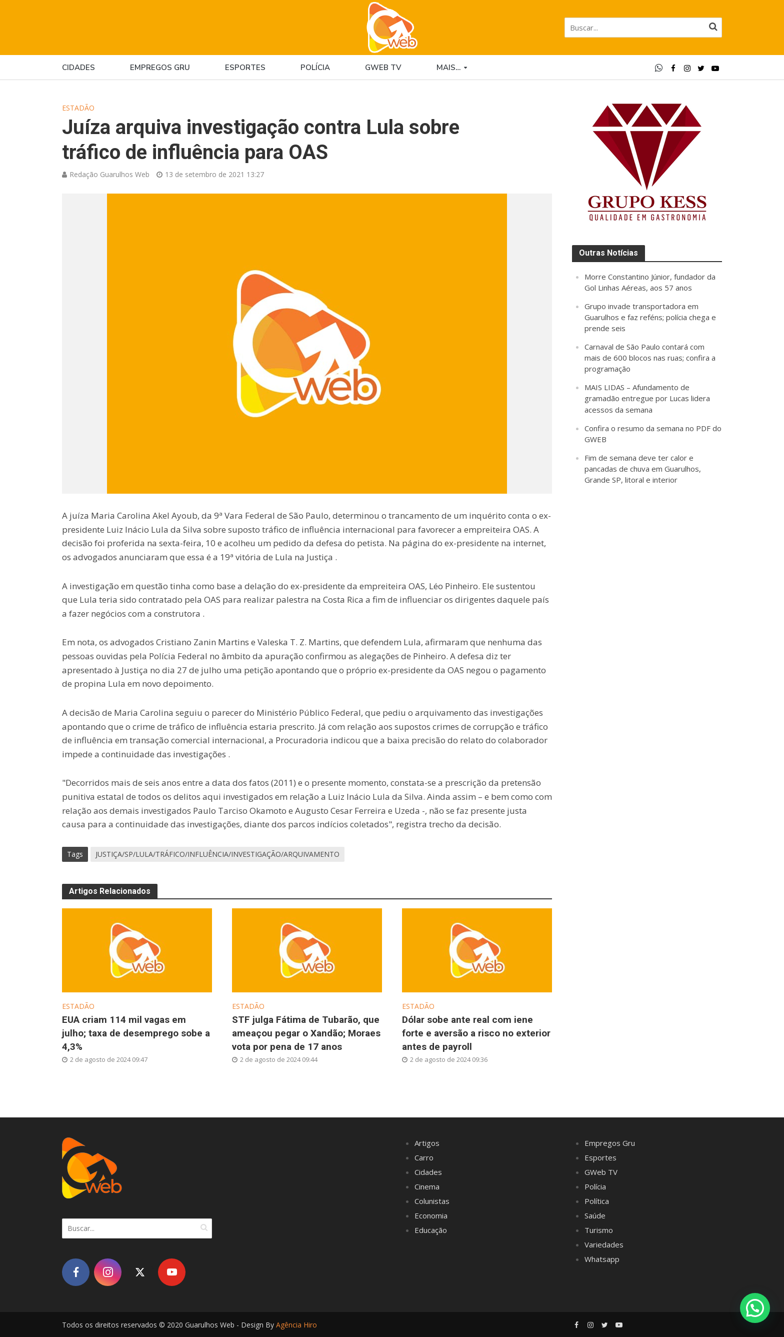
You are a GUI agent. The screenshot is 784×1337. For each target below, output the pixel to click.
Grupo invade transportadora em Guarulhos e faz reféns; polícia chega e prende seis (650, 317)
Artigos (427, 1143)
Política (596, 1201)
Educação (430, 1230)
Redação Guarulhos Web (110, 174)
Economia (431, 1215)
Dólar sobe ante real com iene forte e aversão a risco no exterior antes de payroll (476, 1033)
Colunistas (432, 1201)
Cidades (78, 68)
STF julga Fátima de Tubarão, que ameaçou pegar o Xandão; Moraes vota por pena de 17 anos (306, 1033)
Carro (424, 1157)
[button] (755, 1307)
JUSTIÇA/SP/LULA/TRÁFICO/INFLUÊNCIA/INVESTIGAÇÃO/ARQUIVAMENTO (218, 854)
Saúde (595, 1215)
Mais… (448, 68)
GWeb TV (601, 1172)
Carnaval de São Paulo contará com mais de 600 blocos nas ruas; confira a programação (650, 358)
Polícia (315, 68)
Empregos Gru (160, 68)
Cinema (427, 1186)
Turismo (598, 1230)
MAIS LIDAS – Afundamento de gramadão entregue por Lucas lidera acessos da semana (647, 398)
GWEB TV (383, 68)
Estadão (78, 108)
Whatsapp (602, 1259)
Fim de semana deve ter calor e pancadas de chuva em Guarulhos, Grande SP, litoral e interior (642, 469)
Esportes (245, 68)
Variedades (604, 1244)
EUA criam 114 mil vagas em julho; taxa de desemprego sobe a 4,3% (136, 1033)
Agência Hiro (296, 1324)
